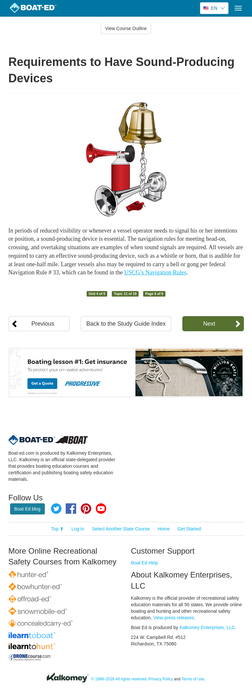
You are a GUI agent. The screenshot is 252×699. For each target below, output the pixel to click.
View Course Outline (126, 28)
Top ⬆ (57, 528)
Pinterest (86, 508)
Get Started (189, 528)
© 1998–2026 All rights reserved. (119, 679)
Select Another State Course (121, 528)
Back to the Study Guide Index (126, 323)
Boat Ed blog (27, 509)
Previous (42, 323)
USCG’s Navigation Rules (155, 272)
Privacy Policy (161, 679)
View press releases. (174, 617)
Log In (78, 528)
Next (209, 323)
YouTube (101, 508)
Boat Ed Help (144, 562)
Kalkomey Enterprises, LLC (207, 627)
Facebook (71, 508)
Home (164, 528)
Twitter (56, 508)
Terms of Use (192, 679)
